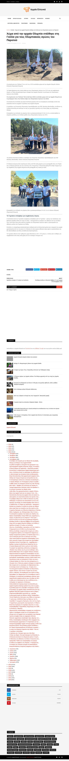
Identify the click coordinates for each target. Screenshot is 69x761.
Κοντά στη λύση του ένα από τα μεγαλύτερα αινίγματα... (24, 521)
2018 (10, 672)
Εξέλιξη (43, 746)
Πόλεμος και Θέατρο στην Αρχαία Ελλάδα (20, 464)
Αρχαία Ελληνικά (11, 429)
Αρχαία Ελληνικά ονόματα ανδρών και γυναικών (25, 358)
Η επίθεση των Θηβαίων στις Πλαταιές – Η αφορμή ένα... (24, 644)
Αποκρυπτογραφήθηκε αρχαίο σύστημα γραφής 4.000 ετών (26, 625)
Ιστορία (56, 746)
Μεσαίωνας (22, 748)
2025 (10, 448)
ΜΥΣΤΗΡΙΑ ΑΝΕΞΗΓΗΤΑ (14, 23)
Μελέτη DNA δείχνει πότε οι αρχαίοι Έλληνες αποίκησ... (24, 553)
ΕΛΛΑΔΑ (33, 18)
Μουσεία (41, 748)
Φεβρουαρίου (13, 662)
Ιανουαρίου (13, 663)
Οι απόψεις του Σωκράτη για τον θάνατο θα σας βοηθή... (24, 462)
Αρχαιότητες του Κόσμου (44, 740)
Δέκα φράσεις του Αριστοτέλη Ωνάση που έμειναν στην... (25, 498)
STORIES (46, 754)
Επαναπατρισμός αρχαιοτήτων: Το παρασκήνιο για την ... (25, 623)
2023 (10, 451)
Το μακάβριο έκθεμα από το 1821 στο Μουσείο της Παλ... (24, 500)
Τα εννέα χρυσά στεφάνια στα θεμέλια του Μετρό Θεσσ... (24, 570)
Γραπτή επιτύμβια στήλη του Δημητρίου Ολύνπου (23, 617)
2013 (10, 681)
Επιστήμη (50, 746)
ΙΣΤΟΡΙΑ (26, 18)
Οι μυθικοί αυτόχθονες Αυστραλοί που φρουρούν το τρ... (24, 466)
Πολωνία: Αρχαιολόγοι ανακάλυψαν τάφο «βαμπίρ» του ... (25, 619)
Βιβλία (54, 740)
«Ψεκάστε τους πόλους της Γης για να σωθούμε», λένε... (24, 551)
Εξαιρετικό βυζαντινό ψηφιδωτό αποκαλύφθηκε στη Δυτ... (25, 555)
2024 (10, 450)
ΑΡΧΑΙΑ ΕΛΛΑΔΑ (17, 18)
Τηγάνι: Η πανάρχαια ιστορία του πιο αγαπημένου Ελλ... (24, 614)
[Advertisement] (34, 326)
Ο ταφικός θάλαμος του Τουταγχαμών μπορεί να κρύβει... (25, 483)
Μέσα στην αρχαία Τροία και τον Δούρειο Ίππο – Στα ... (24, 494)
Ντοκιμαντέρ (23, 751)
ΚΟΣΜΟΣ (48, 18)
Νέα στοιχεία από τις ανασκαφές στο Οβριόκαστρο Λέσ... (24, 566)
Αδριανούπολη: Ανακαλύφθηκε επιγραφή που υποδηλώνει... (25, 612)
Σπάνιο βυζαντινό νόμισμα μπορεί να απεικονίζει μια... (24, 585)
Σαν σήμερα (10, 754)
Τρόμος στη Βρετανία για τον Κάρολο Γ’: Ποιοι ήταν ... (24, 519)
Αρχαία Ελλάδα (18, 737)
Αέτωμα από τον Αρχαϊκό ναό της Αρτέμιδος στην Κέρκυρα (25, 616)
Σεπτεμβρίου (13, 461)
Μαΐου (11, 656)
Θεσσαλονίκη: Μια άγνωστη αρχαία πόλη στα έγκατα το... (25, 496)
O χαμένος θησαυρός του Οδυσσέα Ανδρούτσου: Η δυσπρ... (25, 511)
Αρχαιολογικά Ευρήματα (31, 740)
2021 (10, 666)
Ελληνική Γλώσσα (12, 746)
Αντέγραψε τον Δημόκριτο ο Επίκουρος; (20, 583)
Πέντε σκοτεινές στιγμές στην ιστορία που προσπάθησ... (24, 542)
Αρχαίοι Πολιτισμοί (50, 737)
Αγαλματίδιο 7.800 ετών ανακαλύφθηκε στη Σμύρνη (23, 642)
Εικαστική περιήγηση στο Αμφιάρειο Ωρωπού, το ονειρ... (25, 606)
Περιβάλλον (37, 751)
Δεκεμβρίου (13, 455)
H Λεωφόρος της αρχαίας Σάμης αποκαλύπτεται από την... (25, 591)
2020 (10, 668)
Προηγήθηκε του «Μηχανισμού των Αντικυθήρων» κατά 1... (25, 576)
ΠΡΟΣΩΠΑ (40, 23)
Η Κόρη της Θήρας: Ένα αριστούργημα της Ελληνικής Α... (25, 636)
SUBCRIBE (59, 704)
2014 (10, 679)
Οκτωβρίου (13, 459)
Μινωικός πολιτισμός (32, 748)
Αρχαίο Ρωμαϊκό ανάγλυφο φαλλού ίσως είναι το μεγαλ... (25, 587)
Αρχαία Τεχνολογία (29, 737)
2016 (10, 675)
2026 (10, 446)
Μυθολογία (48, 748)
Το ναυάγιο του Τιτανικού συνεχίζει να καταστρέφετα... (24, 646)
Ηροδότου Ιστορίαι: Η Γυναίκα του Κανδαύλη (21, 527)
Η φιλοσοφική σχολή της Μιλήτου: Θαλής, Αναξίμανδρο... (25, 597)
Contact (13, 1)
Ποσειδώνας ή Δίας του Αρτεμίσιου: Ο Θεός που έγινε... (24, 561)
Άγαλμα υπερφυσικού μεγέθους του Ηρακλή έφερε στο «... (25, 536)
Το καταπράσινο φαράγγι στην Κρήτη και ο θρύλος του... (24, 515)
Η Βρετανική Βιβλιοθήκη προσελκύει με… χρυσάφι (23, 595)
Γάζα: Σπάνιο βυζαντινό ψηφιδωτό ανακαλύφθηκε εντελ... (25, 540)
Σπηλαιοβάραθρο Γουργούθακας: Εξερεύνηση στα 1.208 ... (25, 608)
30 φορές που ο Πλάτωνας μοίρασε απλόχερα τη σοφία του (25, 564)
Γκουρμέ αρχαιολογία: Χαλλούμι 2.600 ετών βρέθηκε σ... (25, 489)
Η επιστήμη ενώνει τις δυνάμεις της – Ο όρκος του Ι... (23, 568)
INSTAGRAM (14, 700)
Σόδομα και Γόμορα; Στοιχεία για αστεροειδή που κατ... (24, 479)
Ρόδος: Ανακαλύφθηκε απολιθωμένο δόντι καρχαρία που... (25, 621)
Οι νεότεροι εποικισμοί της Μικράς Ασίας (20, 491)
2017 (10, 673)
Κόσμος (10, 748)
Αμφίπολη (10, 737)
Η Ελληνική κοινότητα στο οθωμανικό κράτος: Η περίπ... (24, 638)
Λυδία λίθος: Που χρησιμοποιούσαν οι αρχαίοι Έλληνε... (24, 492)
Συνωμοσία (18, 754)
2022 (10, 453)
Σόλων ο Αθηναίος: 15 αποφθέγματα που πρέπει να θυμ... (25, 574)
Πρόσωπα (52, 751)
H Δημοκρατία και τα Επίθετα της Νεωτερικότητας (23, 530)
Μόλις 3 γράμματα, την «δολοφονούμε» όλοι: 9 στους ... (24, 513)
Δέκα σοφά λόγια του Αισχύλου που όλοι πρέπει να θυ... (24, 510)
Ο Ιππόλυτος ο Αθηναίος (16, 610)
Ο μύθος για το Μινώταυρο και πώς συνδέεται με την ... (24, 582)
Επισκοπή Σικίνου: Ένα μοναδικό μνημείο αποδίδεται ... (24, 627)
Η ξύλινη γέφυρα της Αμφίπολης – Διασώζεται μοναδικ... (24, 470)
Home (8, 1)
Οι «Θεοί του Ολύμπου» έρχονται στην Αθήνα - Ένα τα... (24, 631)
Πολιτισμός (45, 751)
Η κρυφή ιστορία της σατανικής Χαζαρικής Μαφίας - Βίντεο (28, 403)
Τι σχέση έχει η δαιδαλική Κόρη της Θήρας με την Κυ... (24, 600)
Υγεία (32, 754)
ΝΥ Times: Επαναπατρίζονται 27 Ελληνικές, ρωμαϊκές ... (25, 629)
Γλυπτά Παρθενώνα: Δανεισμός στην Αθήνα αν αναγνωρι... (25, 599)
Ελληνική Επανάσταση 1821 (25, 746)
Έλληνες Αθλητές (38, 743)
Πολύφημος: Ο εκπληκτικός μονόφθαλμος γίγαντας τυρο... (25, 578)
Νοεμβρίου (13, 457)
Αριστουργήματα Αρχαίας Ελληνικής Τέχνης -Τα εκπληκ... (25, 468)
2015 (10, 677)
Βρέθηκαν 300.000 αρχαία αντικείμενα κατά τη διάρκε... (24, 593)
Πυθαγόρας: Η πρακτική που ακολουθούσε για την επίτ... (24, 502)
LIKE (60, 691)
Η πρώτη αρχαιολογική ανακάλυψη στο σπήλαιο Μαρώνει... (25, 557)
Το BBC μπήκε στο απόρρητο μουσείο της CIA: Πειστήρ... (25, 485)
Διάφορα (24, 743)
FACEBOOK (14, 691)
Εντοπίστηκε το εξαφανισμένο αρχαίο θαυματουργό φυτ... (25, 472)
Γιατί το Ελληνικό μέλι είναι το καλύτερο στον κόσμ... (23, 538)
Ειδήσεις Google (39, 348)
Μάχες (15, 748)
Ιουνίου (12, 654)
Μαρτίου (12, 660)
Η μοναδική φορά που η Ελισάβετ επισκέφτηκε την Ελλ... (25, 589)
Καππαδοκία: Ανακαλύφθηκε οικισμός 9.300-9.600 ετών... (25, 559)
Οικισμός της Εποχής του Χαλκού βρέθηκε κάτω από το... (25, 504)
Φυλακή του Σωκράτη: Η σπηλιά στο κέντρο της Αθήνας (24, 508)
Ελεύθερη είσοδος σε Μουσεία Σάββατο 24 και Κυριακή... (25, 523)
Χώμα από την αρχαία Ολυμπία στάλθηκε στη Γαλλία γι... (25, 525)
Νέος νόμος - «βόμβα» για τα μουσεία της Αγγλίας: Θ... (24, 487)
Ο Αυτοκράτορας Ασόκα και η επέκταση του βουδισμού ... (25, 481)
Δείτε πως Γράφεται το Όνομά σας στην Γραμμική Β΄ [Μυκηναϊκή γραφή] (31, 397)
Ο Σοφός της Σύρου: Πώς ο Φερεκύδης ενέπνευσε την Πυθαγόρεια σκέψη (32, 371)
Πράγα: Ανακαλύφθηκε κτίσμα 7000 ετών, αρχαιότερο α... (25, 517)
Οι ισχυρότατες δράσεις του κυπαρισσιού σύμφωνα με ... (25, 534)
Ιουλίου (12, 652)
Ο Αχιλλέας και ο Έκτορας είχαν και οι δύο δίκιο (22, 634)
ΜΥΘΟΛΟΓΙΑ (40, 18)
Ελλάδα (12, 30)
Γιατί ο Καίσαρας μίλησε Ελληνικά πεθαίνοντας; (25, 391)
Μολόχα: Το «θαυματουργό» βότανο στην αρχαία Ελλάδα (28, 365)
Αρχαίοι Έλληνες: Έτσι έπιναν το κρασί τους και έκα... (24, 572)
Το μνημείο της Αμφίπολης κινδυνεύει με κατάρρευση (24, 549)
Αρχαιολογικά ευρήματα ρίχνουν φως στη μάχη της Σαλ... (25, 580)
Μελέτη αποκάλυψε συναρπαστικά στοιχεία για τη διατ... (24, 532)
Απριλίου (12, 658)
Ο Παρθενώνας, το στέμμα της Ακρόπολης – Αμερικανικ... (25, 506)
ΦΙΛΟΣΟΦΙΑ (33, 23)
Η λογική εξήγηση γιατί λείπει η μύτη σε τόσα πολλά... (24, 547)
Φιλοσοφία (38, 754)
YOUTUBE (14, 704)
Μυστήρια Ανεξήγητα (12, 751)
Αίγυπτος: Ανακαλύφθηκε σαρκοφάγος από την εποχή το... (25, 528)
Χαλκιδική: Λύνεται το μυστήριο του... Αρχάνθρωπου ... (24, 544)
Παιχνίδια (30, 751)
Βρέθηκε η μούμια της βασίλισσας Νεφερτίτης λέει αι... (24, 546)
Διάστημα (10, 743)
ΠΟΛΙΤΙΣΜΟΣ (25, 23)
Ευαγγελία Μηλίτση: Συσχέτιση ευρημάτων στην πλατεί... (25, 648)
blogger (59, 286)
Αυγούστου (13, 650)
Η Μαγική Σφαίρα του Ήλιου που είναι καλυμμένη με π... (24, 563)
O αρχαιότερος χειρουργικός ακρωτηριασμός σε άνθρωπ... (25, 604)
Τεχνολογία (26, 754)
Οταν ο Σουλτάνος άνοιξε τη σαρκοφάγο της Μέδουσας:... (25, 474)
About (17, 1)
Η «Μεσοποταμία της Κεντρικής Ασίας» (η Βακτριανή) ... (24, 475)
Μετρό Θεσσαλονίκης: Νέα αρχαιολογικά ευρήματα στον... (25, 477)
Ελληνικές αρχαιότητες (50, 743)
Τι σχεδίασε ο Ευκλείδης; (16, 633)
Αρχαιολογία (20, 740)
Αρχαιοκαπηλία (11, 740)
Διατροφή (17, 743)
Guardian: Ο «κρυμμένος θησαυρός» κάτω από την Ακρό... (25, 602)
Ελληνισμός (36, 746)
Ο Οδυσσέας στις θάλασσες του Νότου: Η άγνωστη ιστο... (25, 640)
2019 (10, 670)
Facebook (28, 348)
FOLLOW (59, 700)
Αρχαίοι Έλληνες (39, 737)
